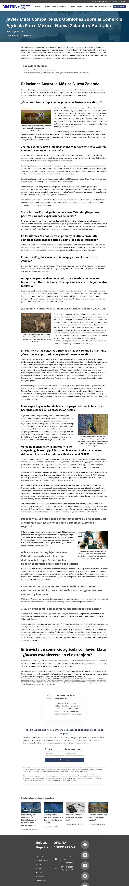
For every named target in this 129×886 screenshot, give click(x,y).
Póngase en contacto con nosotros (50, 676)
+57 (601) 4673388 (63, 852)
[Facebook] (94, 843)
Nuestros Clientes (19, 853)
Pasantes (89, 7)
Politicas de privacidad (11, 878)
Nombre (49, 741)
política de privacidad (72, 772)
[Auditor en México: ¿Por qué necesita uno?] (75, 799)
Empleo (15, 857)
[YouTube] (105, 853)
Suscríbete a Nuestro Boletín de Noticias (38, 878)
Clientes (72, 7)
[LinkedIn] (115, 843)
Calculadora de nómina (104, 7)
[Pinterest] (115, 853)
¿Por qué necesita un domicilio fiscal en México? (96, 808)
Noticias (63, 7)
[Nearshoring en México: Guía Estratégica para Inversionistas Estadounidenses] (31, 799)
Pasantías (16, 861)
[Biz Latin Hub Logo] (16, 7)
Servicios (38, 6)
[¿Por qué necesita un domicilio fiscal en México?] (98, 799)
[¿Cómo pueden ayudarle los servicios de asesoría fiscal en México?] (53, 799)
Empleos (80, 7)
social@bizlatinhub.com (87, 768)
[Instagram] (94, 853)
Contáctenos (119, 6)
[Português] (122, 1)
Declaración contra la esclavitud (15, 882)
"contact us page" (94, 704)
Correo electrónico (73, 741)
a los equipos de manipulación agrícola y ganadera (83, 375)
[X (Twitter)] (105, 843)
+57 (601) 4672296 (63, 854)
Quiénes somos (51, 6)
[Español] (113, 1)
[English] (105, 1)
